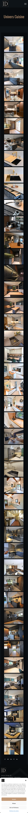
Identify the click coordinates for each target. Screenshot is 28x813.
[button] (26, 781)
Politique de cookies (14, 811)
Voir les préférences (14, 808)
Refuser (14, 804)
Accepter (14, 800)
